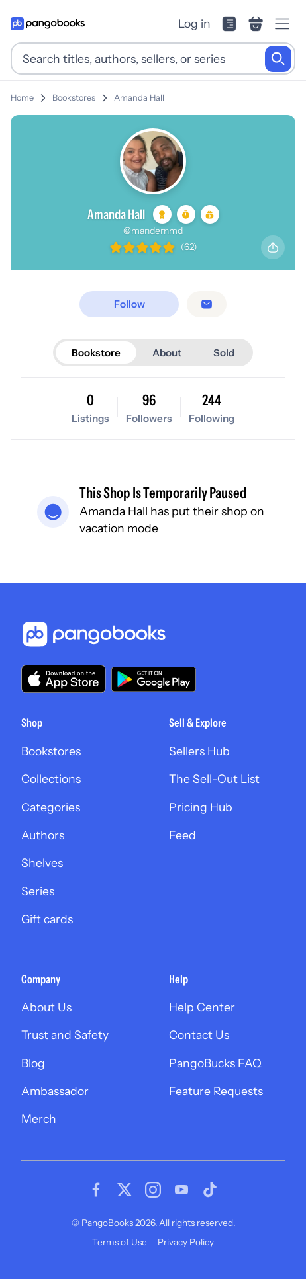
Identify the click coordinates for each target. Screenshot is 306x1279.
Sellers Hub (199, 751)
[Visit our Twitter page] (124, 1190)
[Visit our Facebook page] (96, 1190)
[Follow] (129, 304)
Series (37, 891)
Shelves (42, 863)
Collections (51, 779)
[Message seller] (207, 304)
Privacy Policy (186, 1242)
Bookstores (73, 98)
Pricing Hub (200, 807)
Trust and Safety (65, 1035)
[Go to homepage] (48, 23)
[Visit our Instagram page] (153, 1190)
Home (22, 98)
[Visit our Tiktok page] (210, 1190)
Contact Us (199, 1035)
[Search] (278, 59)
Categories (50, 807)
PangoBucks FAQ (215, 1063)
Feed (182, 835)
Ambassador (55, 1091)
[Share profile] (273, 247)
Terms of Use (119, 1242)
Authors (42, 835)
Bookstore (96, 353)
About (166, 353)
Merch (38, 1119)
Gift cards (47, 919)
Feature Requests (216, 1091)
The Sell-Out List (214, 779)
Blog (33, 1063)
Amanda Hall (139, 98)
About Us (46, 1007)
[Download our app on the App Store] (63, 679)
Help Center (202, 1007)
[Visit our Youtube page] (181, 1190)
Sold (223, 353)
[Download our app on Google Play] (153, 679)
